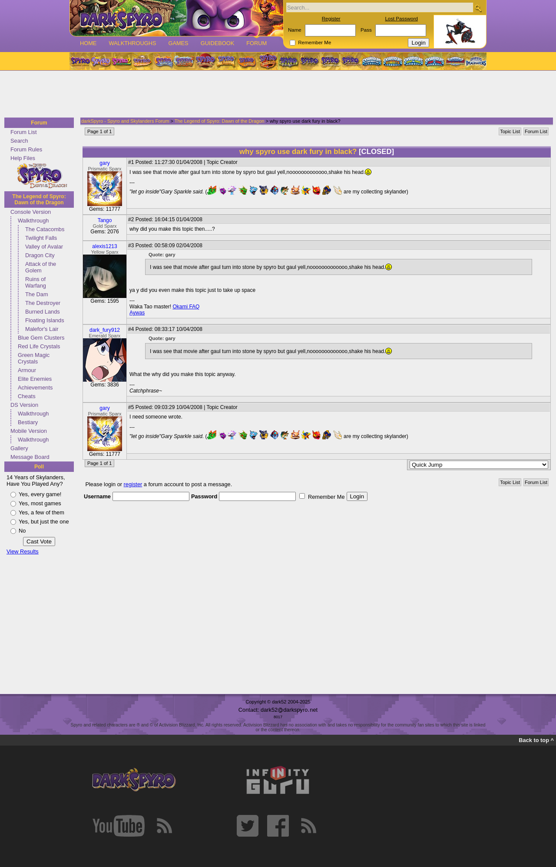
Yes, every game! (40, 494)
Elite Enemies (35, 379)
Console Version (30, 212)
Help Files (22, 158)
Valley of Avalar (44, 246)
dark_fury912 (104, 330)
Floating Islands (44, 320)
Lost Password (401, 18)
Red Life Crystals (39, 346)
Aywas (137, 313)
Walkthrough (33, 220)
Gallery (19, 448)
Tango (105, 220)
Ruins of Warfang (35, 282)
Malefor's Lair (41, 329)
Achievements (35, 387)
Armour (27, 370)
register (133, 484)
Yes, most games (40, 503)
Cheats (27, 396)
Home (88, 43)
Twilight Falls (41, 238)
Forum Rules (26, 149)
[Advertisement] (275, 94)
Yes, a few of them (41, 512)
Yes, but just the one (44, 521)
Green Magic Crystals (34, 358)
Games (178, 43)
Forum (256, 43)
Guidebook (218, 43)
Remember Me (314, 42)
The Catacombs (44, 229)
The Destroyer (42, 303)
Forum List (23, 132)
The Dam (36, 294)
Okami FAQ (185, 307)
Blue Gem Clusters (41, 337)
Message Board (30, 457)
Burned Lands (42, 311)
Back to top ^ (536, 740)
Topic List (510, 131)
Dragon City (40, 255)
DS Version (24, 405)
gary (104, 163)
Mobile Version (28, 431)
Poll (39, 467)
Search (19, 140)
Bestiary (28, 422)
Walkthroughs (132, 43)
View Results (23, 551)
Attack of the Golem (40, 267)
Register (331, 18)
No (22, 530)
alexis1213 (104, 246)
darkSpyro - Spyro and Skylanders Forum (125, 121)
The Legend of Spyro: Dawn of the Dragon (39, 199)
